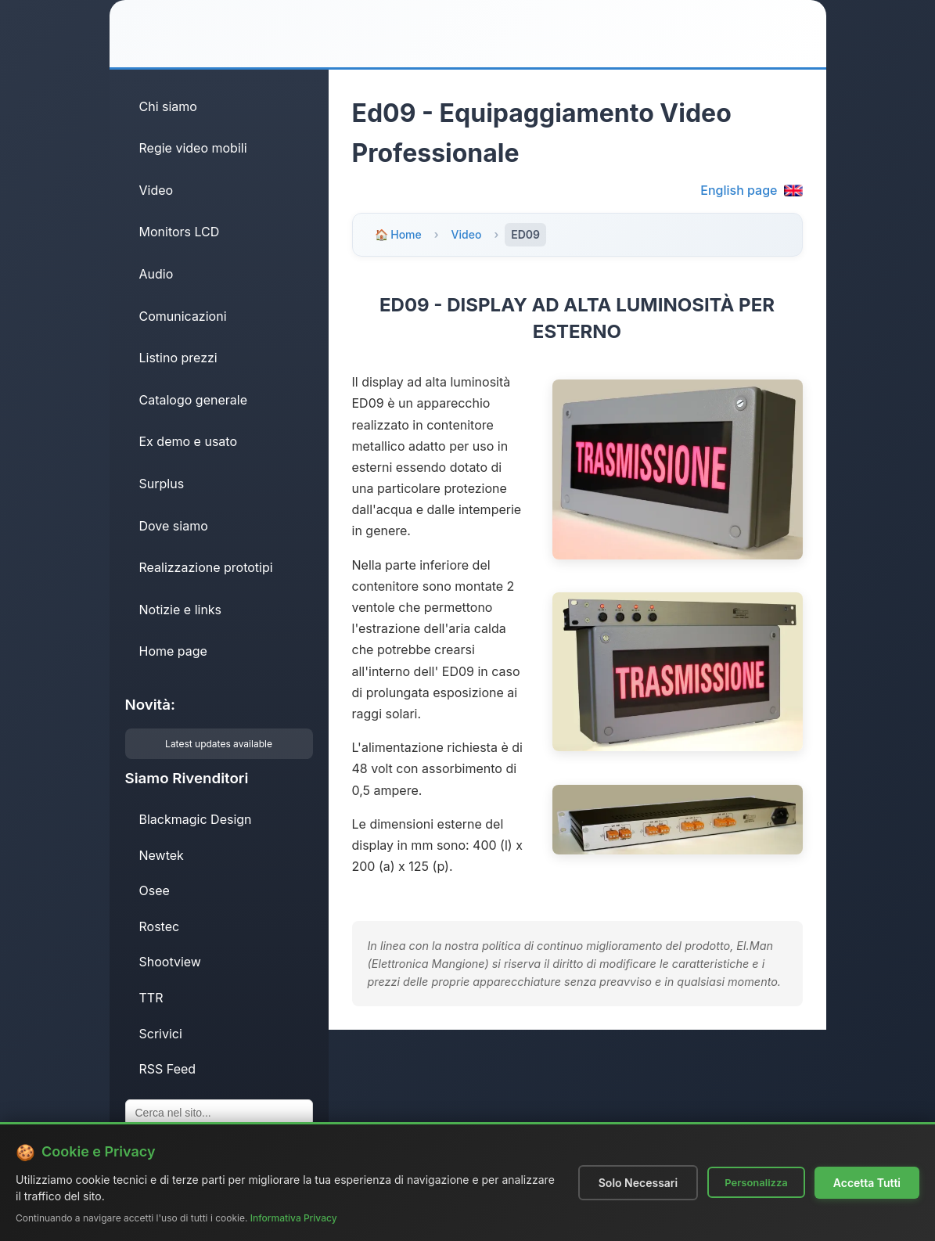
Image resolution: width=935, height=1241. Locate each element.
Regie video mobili (193, 148)
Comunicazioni (183, 316)
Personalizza (756, 1182)
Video (156, 190)
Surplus (162, 483)
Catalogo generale (193, 400)
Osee (154, 890)
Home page (173, 651)
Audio (156, 274)
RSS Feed (167, 1069)
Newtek (161, 855)
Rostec (159, 926)
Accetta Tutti (867, 1182)
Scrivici (160, 1033)
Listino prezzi (178, 357)
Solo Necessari (638, 1182)
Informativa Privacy (293, 1218)
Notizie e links (180, 609)
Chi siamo (168, 106)
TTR (151, 997)
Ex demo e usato (188, 441)
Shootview (170, 961)
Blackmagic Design (195, 819)
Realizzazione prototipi (206, 567)
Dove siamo (173, 526)
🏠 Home (398, 234)
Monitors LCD (179, 231)
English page (751, 190)
